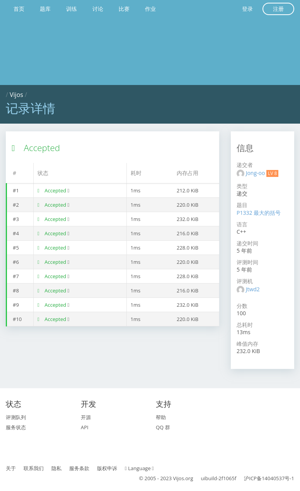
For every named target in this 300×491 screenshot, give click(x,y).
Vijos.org (183, 478)
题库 (45, 8)
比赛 (124, 8)
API (85, 427)
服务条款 (79, 468)
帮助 (161, 417)
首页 (19, 8)
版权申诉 (107, 468)
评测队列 (16, 417)
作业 (150, 8)
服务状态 (16, 427)
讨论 (97, 8)
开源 (86, 417)
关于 (11, 468)
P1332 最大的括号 (259, 212)
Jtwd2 (253, 289)
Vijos (16, 94)
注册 (278, 8)
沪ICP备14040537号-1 (269, 478)
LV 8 (272, 173)
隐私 (56, 468)
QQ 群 (163, 427)
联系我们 (34, 468)
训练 (71, 8)
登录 (247, 8)
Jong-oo (256, 173)
